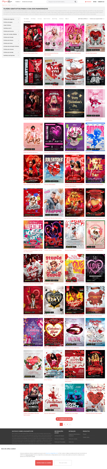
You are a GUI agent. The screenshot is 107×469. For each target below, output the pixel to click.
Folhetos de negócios (9, 19)
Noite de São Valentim (50, 347)
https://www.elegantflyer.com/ (52, 453)
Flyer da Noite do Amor (71, 218)
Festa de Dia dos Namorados (94, 315)
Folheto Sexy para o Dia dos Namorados (31, 414)
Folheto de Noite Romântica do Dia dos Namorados (74, 185)
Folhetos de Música (8, 40)
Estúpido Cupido (49, 283)
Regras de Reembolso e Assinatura (74, 435)
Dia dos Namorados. (91, 53)
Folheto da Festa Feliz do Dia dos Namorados (74, 380)
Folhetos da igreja (8, 22)
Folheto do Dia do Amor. (72, 283)
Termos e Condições (59, 439)
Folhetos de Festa (8, 43)
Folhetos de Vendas (8, 52)
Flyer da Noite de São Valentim (32, 184)
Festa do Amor (90, 379)
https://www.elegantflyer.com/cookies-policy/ (42, 454)
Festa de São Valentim (30, 87)
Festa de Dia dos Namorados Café (95, 218)
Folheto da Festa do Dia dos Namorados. (93, 119)
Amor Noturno (90, 152)
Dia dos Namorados (70, 119)
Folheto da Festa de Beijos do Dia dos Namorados (33, 251)
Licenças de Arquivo (59, 435)
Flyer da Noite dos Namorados (32, 218)
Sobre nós (71, 442)
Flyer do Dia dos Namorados (73, 53)
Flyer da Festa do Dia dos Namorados (51, 54)
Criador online (86, 437)
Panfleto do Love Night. (71, 413)
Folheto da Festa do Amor (72, 152)
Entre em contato (73, 439)
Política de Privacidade (60, 442)
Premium (88, 1)
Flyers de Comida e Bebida (10, 34)
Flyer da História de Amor (31, 152)
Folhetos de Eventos (9, 31)
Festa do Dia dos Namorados (32, 119)
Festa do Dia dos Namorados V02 (95, 347)
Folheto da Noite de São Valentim (74, 315)
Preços (84, 434)
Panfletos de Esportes (9, 55)
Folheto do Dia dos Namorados (53, 87)
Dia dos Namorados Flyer (31, 53)
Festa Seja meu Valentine (72, 347)
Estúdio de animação (27, 1)
